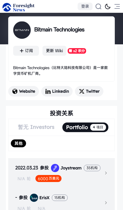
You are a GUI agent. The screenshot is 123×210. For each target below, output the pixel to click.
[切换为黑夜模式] (107, 6)
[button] (61, 173)
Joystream (66, 168)
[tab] (61, 173)
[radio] (18, 143)
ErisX (39, 198)
